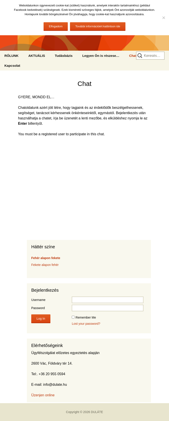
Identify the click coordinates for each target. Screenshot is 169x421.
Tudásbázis (64, 55)
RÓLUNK (11, 55)
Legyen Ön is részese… (100, 55)
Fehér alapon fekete (45, 258)
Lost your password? (86, 323)
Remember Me (85, 317)
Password (38, 308)
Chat (132, 55)
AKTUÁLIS (36, 55)
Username (38, 300)
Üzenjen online (43, 395)
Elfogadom (55, 26)
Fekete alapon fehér (45, 265)
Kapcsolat (12, 65)
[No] (163, 17)
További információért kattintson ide (97, 26)
